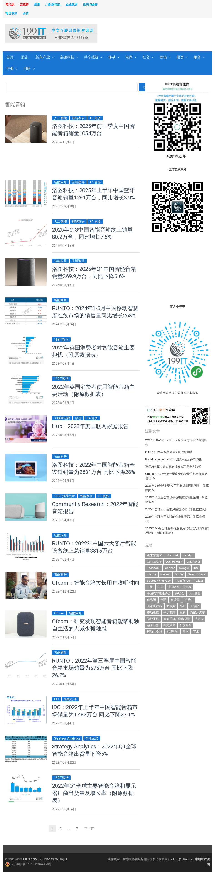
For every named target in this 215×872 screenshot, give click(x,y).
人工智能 (60, 118)
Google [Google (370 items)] (184, 568)
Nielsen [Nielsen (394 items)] (165, 574)
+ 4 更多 (92, 418)
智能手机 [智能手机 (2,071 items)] (153, 618)
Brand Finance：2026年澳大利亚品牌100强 (173, 459)
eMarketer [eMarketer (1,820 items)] (193, 561)
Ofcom (59, 613)
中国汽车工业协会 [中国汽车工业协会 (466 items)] (180, 587)
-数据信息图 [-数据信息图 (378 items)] (155, 555)
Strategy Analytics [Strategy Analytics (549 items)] (159, 580)
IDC (56, 699)
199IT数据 (61, 339)
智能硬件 (78, 182)
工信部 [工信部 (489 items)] (194, 606)
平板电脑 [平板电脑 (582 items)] (169, 612)
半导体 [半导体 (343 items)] (188, 599)
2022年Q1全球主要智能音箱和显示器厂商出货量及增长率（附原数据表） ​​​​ (94, 793)
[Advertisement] (141, 34)
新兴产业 (42, 57)
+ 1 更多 (95, 118)
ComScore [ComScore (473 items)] (154, 561)
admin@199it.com (182, 859)
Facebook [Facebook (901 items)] (153, 568)
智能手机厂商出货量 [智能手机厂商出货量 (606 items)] (176, 618)
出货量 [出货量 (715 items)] (175, 599)
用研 (27, 69)
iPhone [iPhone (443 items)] (151, 574)
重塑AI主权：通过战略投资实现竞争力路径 (173, 466)
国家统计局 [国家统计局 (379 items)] (154, 606)
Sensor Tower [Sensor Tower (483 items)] (197, 574)
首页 (10, 57)
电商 (129, 57)
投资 (180, 57)
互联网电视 (62, 418)
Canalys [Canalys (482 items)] (187, 555)
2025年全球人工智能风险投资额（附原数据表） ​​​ (176, 509)
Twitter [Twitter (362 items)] (198, 580)
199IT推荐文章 (64, 496)
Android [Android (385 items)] (172, 555)
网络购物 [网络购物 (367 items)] (172, 631)
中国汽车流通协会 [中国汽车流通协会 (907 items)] (159, 593)
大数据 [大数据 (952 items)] (170, 606)
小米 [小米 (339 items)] (183, 606)
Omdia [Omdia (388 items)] (179, 574)
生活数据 (78, 261)
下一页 (89, 829)
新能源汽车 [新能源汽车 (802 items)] (197, 612)
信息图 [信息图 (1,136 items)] (151, 599)
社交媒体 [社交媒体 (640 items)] (169, 625)
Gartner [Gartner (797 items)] (170, 568)
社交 (146, 57)
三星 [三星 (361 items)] (150, 587)
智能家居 (78, 118)
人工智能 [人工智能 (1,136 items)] (194, 593)
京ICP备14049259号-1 (53, 859)
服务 (197, 57)
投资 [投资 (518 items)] (183, 612)
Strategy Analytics (67, 738)
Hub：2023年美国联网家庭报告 (90, 426)
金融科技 (67, 57)
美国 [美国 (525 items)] (186, 631)
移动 (112, 57)
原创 (78, 418)
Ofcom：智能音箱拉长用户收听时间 (95, 583)
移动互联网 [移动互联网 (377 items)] (154, 631)
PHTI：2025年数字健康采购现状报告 (169, 452)
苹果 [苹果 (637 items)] (196, 631)
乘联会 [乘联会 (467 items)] (179, 593)
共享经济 (91, 57)
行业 (10, 69)
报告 (24, 57)
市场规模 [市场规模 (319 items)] (153, 612)
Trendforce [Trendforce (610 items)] (182, 580)
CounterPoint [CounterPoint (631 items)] (173, 561)
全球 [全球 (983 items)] (163, 599)
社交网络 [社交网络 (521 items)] (186, 625)
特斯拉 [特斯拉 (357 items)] (199, 618)
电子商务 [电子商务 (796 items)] (153, 625)
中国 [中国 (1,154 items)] (160, 587)
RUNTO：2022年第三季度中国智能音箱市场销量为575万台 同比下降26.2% (94, 668)
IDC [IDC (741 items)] (195, 568)
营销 (163, 57)
